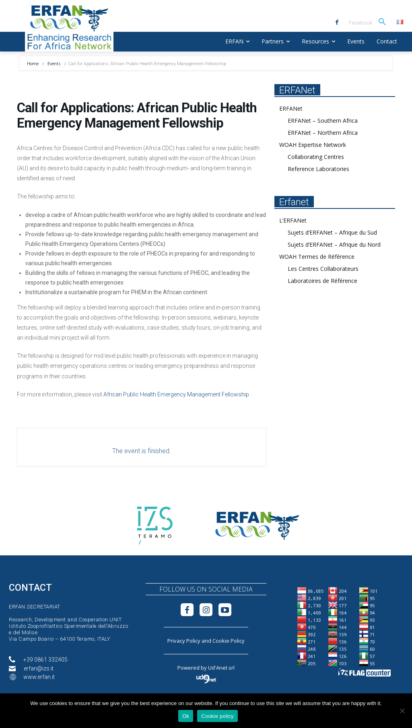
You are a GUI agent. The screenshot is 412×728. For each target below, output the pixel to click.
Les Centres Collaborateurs (323, 268)
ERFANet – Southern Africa (323, 120)
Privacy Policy (183, 640)
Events (54, 63)
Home (33, 63)
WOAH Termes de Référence (316, 256)
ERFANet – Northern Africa (323, 132)
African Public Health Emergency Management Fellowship (176, 394)
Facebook (361, 23)
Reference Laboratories (318, 169)
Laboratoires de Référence (322, 281)
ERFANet (291, 108)
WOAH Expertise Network (312, 144)
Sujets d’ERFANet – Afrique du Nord (334, 244)
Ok (185, 716)
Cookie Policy (228, 640)
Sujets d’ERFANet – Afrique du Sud (332, 232)
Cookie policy (217, 716)
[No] (402, 711)
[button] (382, 22)
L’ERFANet (293, 220)
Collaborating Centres (316, 157)
